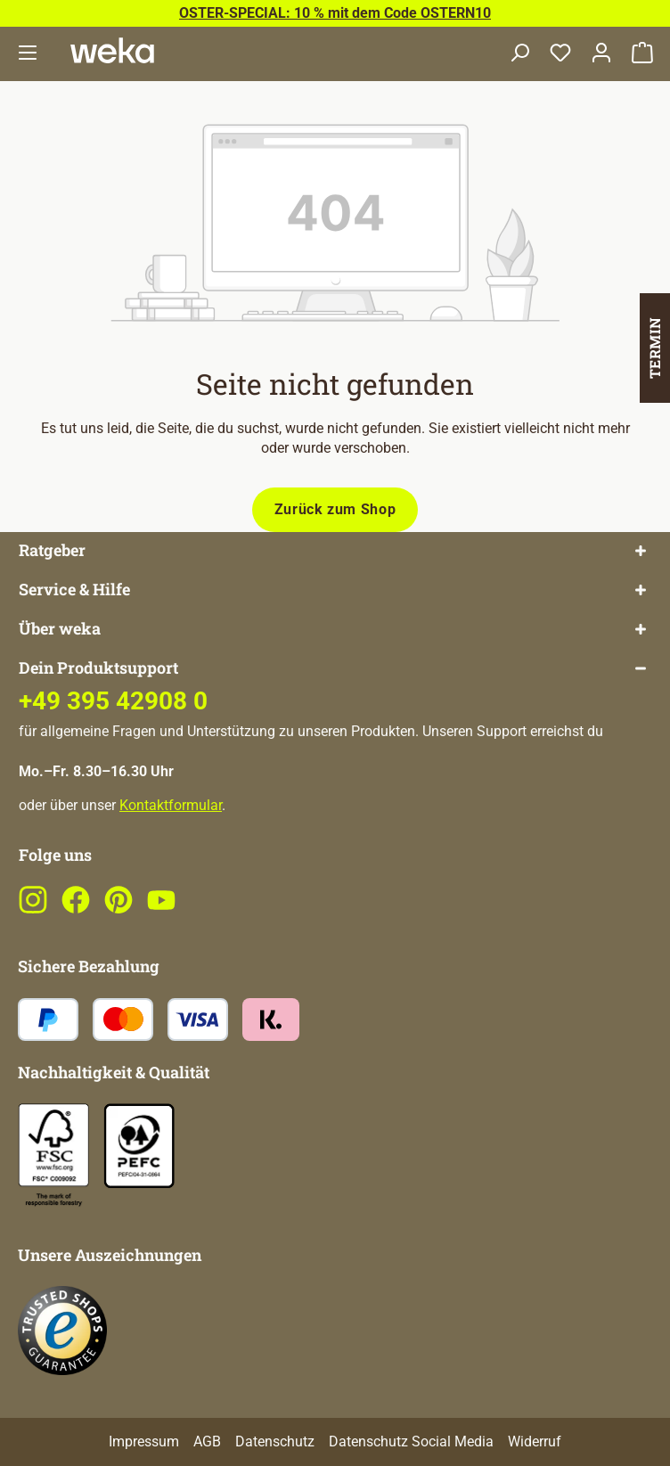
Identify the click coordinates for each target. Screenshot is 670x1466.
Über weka (60, 628)
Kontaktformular (170, 805)
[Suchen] (519, 54)
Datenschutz (275, 1441)
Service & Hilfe (74, 589)
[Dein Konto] (601, 54)
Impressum (144, 1441)
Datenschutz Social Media (411, 1441)
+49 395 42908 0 (113, 701)
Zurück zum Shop (335, 509)
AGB (207, 1441)
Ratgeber (52, 550)
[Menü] (27, 54)
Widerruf (534, 1441)
